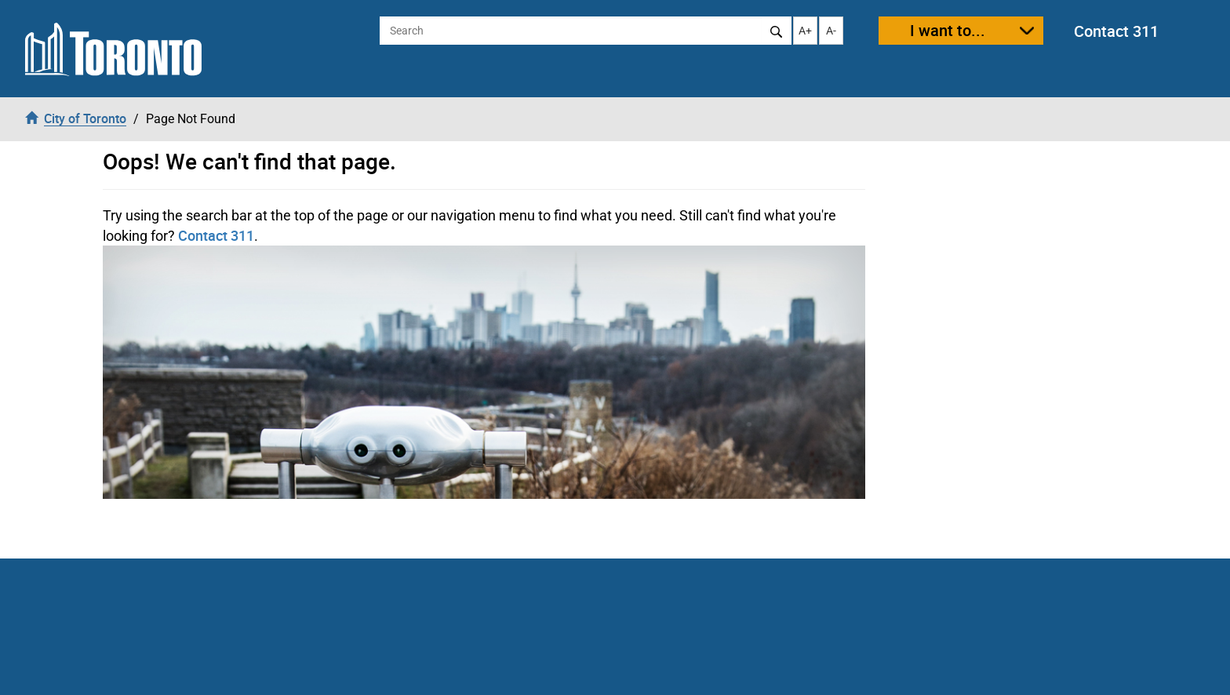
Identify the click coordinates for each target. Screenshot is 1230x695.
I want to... (947, 30)
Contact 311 (1116, 31)
